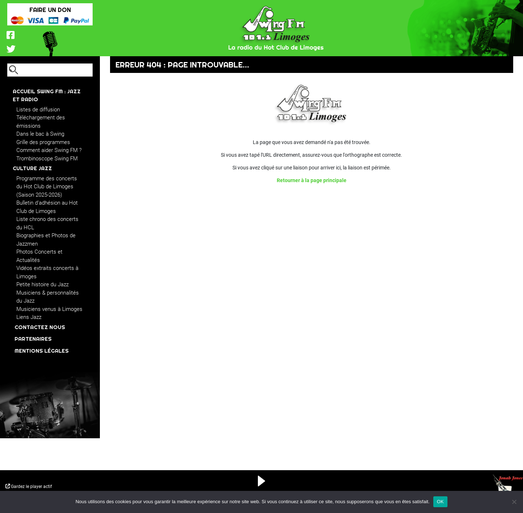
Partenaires (33, 338)
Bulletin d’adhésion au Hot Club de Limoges (47, 207)
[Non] (514, 501)
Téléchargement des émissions (40, 121)
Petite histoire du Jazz (42, 284)
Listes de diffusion (38, 109)
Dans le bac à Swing (40, 134)
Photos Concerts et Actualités (39, 256)
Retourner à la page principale (311, 180)
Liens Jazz (28, 317)
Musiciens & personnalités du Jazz (47, 297)
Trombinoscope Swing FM (47, 158)
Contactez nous (40, 327)
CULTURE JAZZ (32, 168)
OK (440, 501)
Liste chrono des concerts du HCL (47, 223)
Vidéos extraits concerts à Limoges (47, 272)
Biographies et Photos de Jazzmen (46, 239)
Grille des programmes (43, 142)
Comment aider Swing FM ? (49, 150)
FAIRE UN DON (50, 9)
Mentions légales (42, 350)
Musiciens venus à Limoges (49, 309)
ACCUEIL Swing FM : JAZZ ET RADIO (47, 95)
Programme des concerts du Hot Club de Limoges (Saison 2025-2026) (46, 186)
